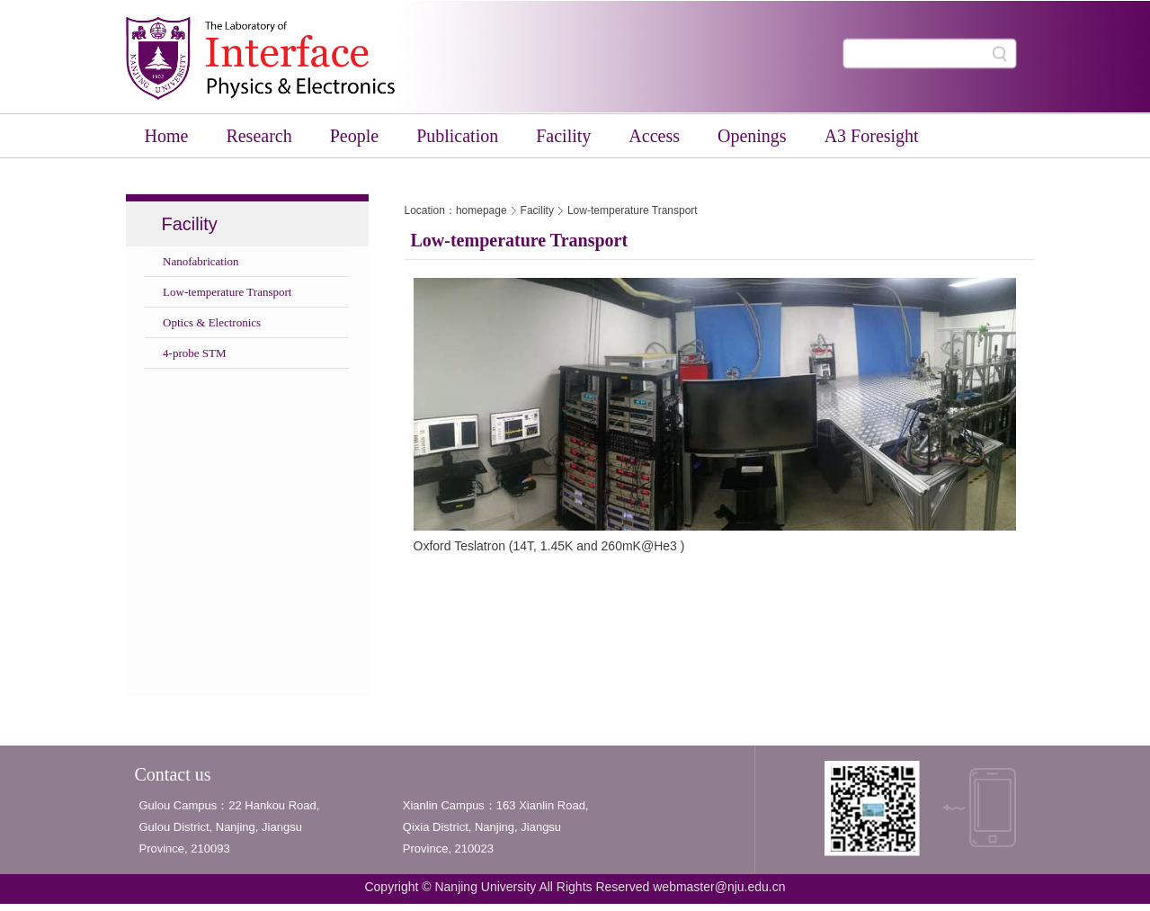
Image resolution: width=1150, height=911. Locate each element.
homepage (481, 210)
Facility (537, 210)
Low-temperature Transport (632, 210)
